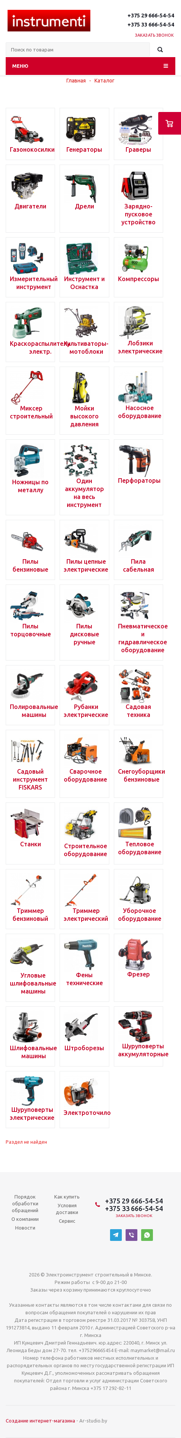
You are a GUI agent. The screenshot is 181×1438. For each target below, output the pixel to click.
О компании (25, 1219)
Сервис (67, 1220)
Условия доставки (67, 1209)
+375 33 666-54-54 (150, 24)
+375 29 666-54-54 (150, 15)
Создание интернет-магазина (40, 1420)
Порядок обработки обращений (25, 1203)
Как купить (67, 1196)
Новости (25, 1227)
